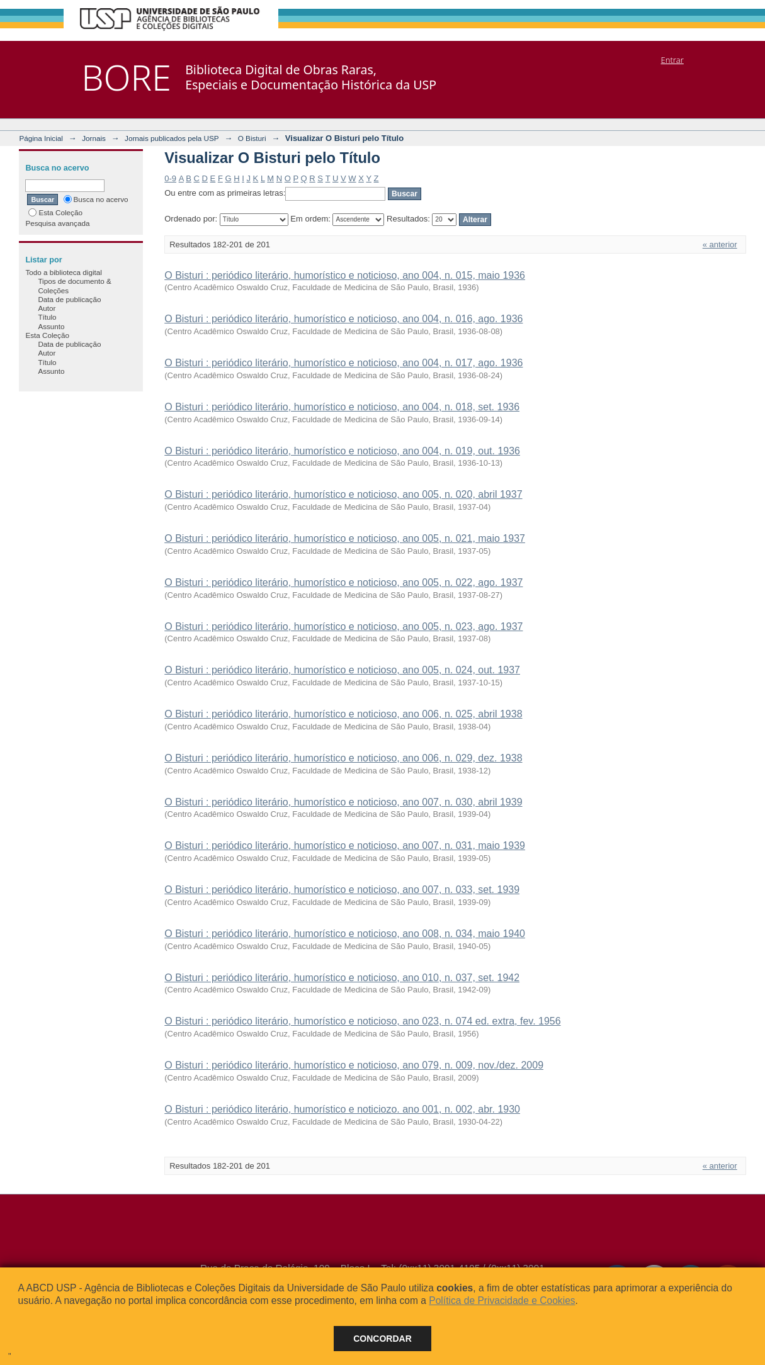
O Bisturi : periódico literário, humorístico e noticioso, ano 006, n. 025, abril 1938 (343, 714)
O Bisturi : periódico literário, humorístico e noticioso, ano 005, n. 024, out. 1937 (342, 670)
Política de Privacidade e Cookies (502, 1300)
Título (47, 317)
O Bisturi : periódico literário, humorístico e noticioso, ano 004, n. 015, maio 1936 (344, 275)
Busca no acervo (96, 199)
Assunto (51, 326)
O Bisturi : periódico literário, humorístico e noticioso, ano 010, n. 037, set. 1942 (341, 977)
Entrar (672, 59)
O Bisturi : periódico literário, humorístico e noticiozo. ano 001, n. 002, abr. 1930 (342, 1109)
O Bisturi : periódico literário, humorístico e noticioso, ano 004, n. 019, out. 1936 (342, 451)
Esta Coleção (55, 212)
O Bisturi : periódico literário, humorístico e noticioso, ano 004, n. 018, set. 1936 (341, 407)
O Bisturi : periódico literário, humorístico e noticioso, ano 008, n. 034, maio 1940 (344, 933)
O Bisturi (252, 138)
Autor (46, 308)
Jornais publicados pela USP (171, 138)
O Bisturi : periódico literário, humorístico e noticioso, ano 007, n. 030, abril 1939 (343, 802)
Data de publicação (69, 299)
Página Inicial (41, 138)
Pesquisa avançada (57, 223)
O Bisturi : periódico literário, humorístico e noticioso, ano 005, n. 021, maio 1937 (344, 538)
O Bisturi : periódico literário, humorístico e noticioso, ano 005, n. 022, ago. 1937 (343, 582)
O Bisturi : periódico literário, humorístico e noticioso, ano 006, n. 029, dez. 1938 (343, 758)
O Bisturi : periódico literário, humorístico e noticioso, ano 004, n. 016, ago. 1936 (343, 318)
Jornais (94, 138)
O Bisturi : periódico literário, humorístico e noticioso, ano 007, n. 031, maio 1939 (344, 845)
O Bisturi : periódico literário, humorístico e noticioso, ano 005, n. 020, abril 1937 (343, 494)
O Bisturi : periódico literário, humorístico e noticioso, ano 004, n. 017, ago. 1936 (343, 362)
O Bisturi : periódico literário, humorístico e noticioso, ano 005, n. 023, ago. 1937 (343, 626)
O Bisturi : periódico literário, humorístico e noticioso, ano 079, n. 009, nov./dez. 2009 (353, 1065)
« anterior (720, 244)
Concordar (382, 1339)
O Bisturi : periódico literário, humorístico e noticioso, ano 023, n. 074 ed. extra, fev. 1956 (362, 1021)
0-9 (170, 178)
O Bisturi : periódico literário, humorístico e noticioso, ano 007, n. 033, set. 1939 (341, 889)
